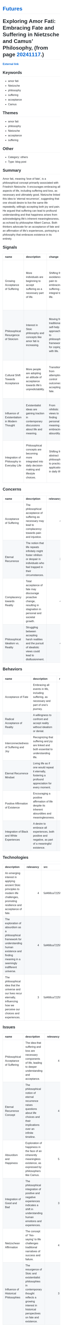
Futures (12, 9)
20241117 (29, 54)
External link (11, 64)
